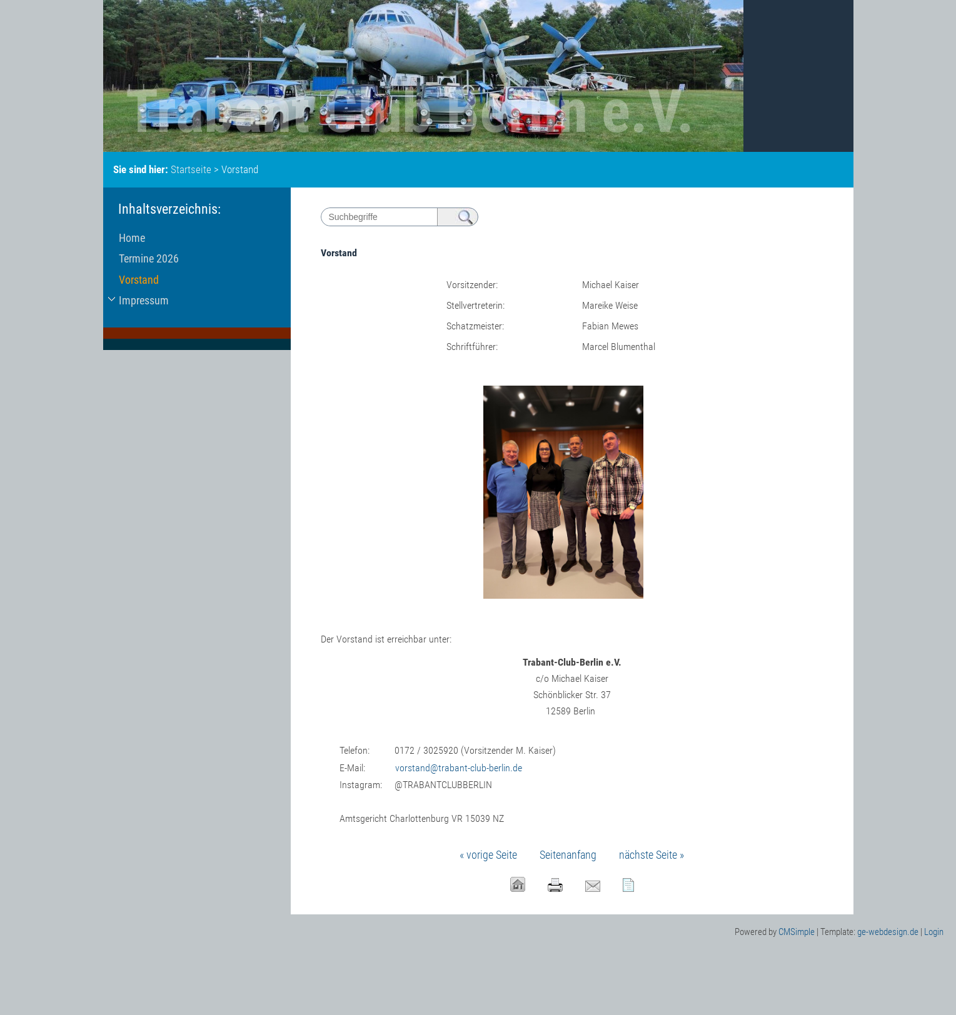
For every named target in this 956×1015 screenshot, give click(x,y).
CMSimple (796, 932)
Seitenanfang (568, 854)
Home (132, 237)
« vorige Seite (488, 854)
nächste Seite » (651, 854)
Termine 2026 (149, 258)
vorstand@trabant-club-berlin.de (458, 768)
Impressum (144, 300)
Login (933, 932)
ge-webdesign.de (887, 932)
